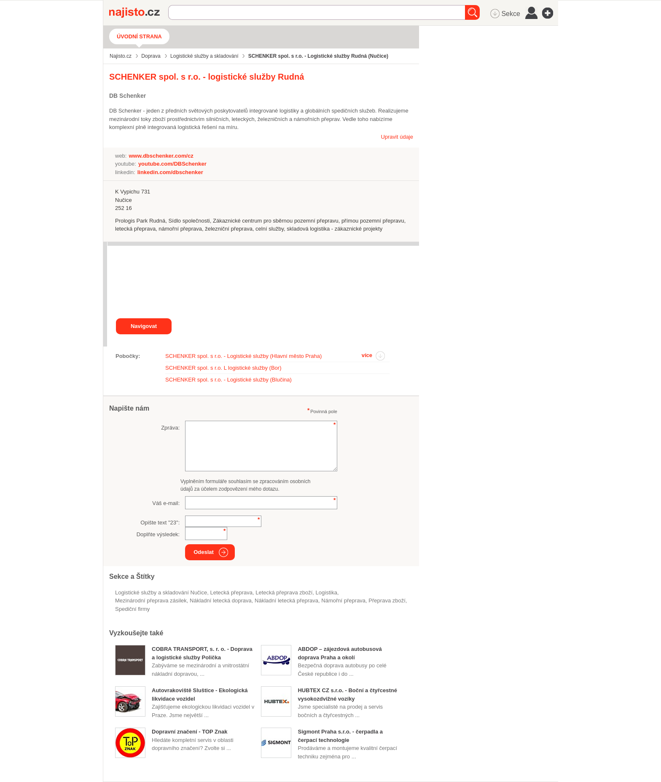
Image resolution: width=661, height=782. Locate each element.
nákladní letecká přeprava (286, 600)
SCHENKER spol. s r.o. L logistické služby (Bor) (223, 368)
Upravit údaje (397, 137)
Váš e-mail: (166, 503)
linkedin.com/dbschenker (170, 172)
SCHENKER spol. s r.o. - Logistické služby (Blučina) (228, 379)
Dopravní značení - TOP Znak (189, 731)
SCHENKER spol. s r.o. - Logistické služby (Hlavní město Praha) (243, 356)
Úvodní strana (139, 36)
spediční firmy (132, 609)
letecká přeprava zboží (283, 592)
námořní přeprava (343, 600)
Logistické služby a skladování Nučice (161, 592)
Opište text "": (160, 522)
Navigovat (144, 326)
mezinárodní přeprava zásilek (151, 600)
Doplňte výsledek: (158, 534)
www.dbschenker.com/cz (161, 156)
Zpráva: (170, 428)
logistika (326, 592)
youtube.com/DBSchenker (172, 164)
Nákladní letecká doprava (221, 600)
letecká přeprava (231, 592)
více (367, 355)
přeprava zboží (386, 600)
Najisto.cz (138, 12)
